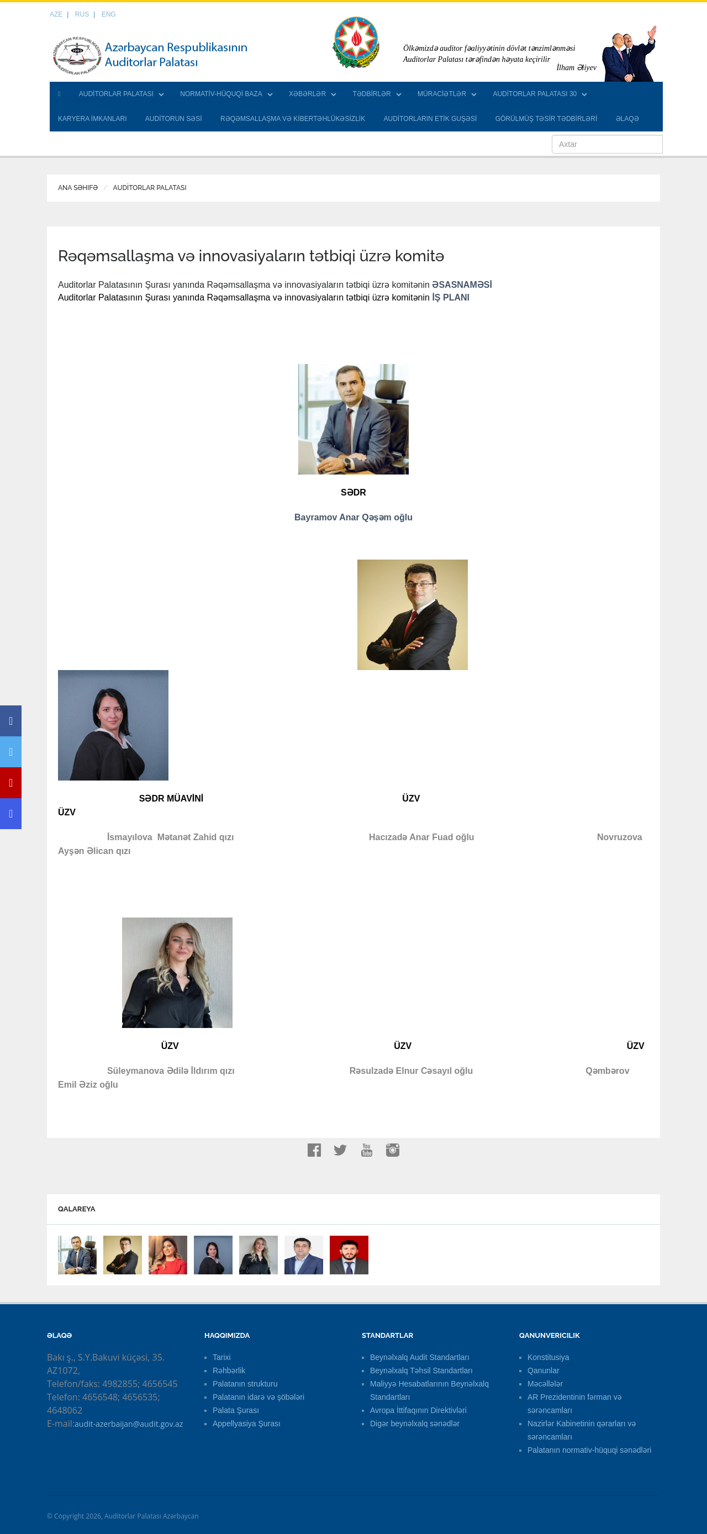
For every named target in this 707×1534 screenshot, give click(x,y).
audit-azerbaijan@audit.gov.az (129, 1424)
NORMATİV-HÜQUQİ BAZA (221, 94)
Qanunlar (543, 1370)
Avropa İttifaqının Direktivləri (418, 1410)
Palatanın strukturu (245, 1383)
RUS (82, 14)
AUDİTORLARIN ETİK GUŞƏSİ (430, 119)
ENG (109, 14)
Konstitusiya (548, 1357)
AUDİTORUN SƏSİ (173, 119)
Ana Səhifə (78, 188)
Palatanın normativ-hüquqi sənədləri (589, 1450)
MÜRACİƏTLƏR (442, 94)
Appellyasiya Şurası (247, 1423)
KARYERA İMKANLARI (92, 119)
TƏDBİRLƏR (371, 94)
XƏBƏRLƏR (307, 94)
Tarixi (222, 1357)
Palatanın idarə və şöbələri (258, 1397)
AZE (56, 14)
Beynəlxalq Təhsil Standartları (421, 1370)
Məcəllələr (545, 1383)
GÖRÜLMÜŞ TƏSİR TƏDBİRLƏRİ (546, 119)
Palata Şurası (236, 1410)
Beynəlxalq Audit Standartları (419, 1357)
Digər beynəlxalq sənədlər (415, 1423)
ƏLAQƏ (627, 119)
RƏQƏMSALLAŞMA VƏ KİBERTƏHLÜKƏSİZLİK (292, 119)
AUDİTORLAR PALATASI (116, 94)
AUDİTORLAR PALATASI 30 (535, 94)
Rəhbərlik (229, 1370)
